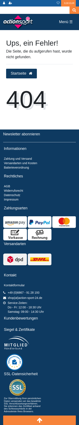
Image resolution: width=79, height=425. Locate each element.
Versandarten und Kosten (20, 163)
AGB (7, 186)
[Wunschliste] (58, 3)
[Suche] (74, 10)
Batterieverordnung (16, 167)
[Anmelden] (4, 3)
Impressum (11, 199)
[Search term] (35, 10)
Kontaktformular (14, 285)
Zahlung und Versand (18, 158)
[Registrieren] (10, 3)
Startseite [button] (21, 73)
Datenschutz (12, 195)
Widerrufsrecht (13, 190)
